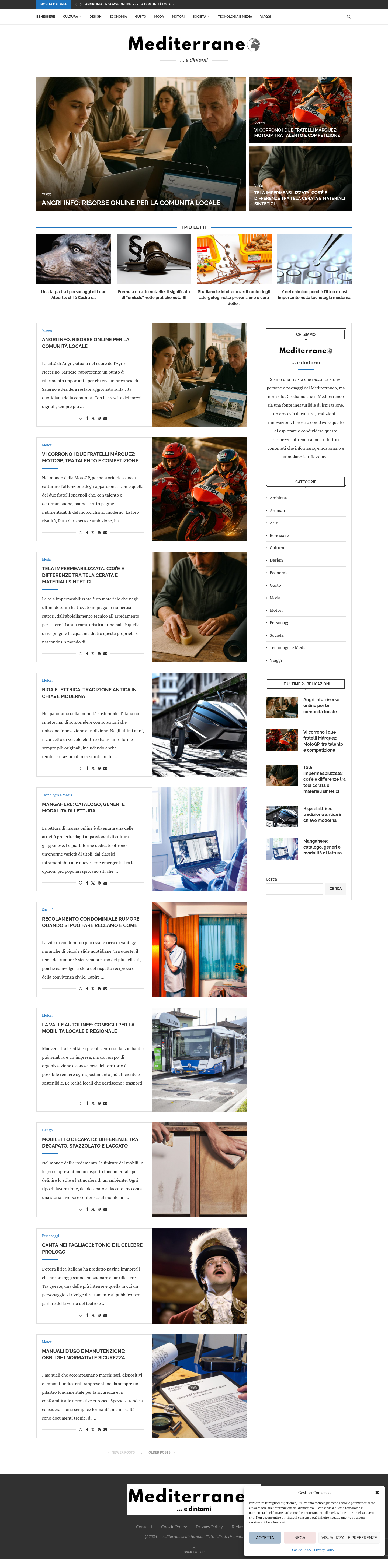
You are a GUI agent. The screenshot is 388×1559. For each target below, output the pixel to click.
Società (199, 17)
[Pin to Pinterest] (99, 418)
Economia (118, 17)
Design (95, 17)
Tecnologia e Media (235, 17)
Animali (277, 510)
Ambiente (279, 498)
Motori (178, 17)
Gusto (140, 17)
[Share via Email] (105, 418)
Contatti (144, 1527)
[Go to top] (194, 1551)
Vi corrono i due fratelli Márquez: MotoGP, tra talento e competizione (297, 133)
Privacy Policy (324, 1550)
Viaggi (265, 17)
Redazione (242, 1527)
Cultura (70, 17)
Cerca (271, 879)
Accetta (265, 1537)
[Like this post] (80, 418)
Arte (274, 523)
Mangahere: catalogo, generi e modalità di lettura (322, 847)
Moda (159, 17)
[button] (377, 1492)
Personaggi (280, 622)
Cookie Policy (301, 1550)
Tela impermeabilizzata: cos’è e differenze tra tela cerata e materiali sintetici (299, 198)
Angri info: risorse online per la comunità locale (129, 4)
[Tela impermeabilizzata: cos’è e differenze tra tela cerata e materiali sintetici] (300, 178)
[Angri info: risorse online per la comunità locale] (141, 144)
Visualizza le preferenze (349, 1537)
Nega (299, 1537)
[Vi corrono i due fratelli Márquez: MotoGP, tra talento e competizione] (300, 110)
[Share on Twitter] (93, 418)
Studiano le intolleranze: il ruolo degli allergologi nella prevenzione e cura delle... (234, 297)
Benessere (45, 17)
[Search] (349, 16)
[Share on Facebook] (87, 418)
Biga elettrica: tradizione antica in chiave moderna (322, 814)
